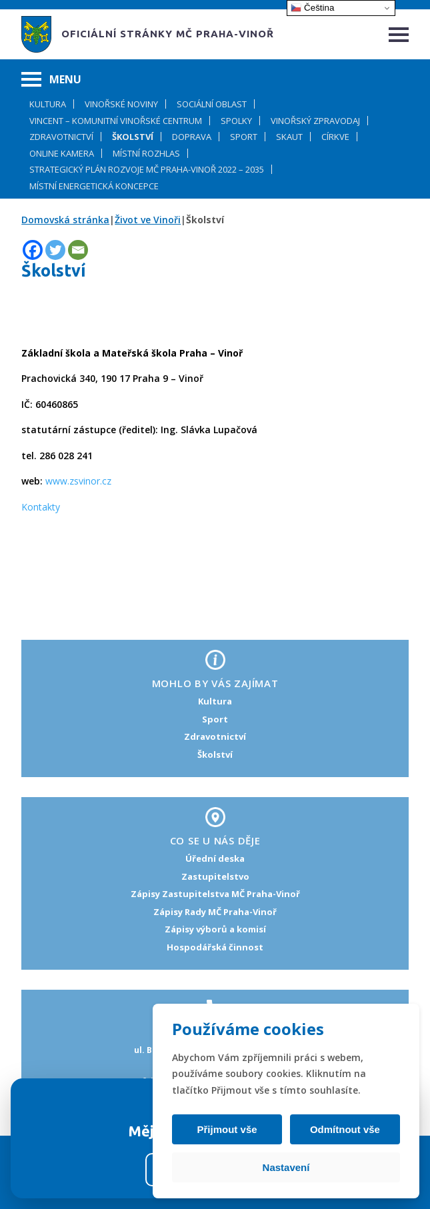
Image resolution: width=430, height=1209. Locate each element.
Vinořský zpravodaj (315, 121)
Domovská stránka (65, 219)
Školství (132, 137)
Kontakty (40, 507)
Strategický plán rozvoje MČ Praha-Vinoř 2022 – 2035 (146, 169)
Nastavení (286, 1167)
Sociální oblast (212, 104)
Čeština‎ (312, 8)
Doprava (191, 137)
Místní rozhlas (146, 153)
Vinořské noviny (121, 104)
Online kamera (61, 153)
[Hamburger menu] (399, 34)
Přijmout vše (228, 1129)
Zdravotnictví (61, 137)
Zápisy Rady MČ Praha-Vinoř (215, 912)
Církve (335, 137)
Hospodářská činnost (215, 947)
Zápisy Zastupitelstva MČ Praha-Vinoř (215, 894)
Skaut (289, 137)
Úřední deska (215, 858)
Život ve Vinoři (148, 219)
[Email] (78, 250)
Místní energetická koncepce (94, 186)
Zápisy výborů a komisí (215, 929)
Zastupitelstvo (215, 876)
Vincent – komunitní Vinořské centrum (115, 121)
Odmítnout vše (344, 1129)
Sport (243, 137)
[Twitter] (55, 250)
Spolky (236, 121)
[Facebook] (33, 250)
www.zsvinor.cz (78, 481)
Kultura (47, 104)
